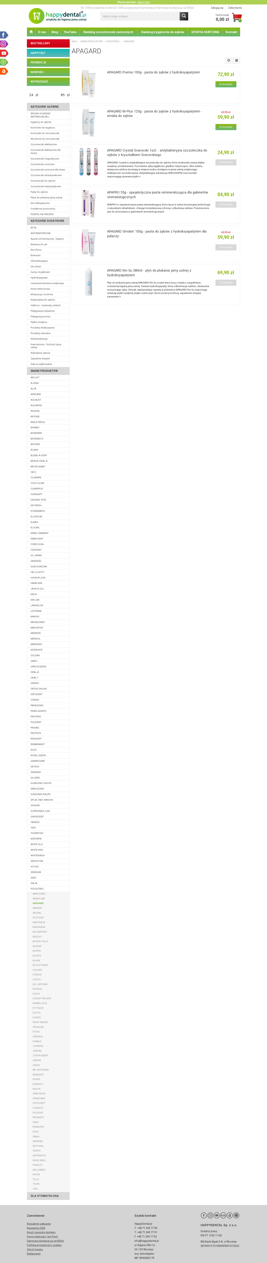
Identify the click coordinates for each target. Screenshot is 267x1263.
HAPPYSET (38, 53)
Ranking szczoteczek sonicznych (108, 32)
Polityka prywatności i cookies (44, 1245)
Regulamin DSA (36, 1228)
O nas (42, 32)
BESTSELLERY (40, 43)
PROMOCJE (38, 62)
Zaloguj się (217, 7)
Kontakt (231, 32)
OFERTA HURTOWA (205, 32)
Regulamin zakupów (39, 1223)
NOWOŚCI (37, 72)
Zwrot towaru (35, 1249)
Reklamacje (34, 1253)
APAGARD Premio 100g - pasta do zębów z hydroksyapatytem (153, 72)
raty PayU (52, 1236)
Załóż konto (235, 7)
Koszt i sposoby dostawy (41, 1232)
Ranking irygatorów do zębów (162, 32)
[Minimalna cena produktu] (31, 95)
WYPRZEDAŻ (39, 81)
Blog (55, 32)
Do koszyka (226, 84)
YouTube (70, 32)
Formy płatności (36, 1236)
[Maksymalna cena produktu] (62, 95)
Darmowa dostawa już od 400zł (45, 1240)
